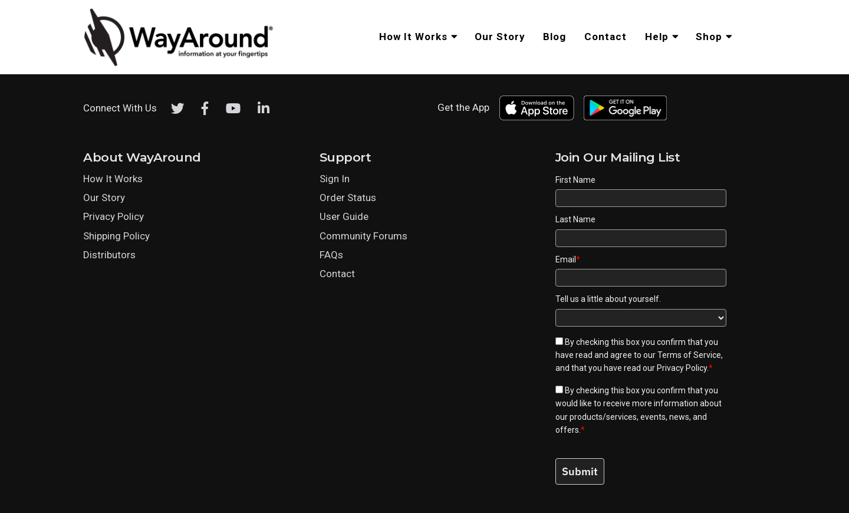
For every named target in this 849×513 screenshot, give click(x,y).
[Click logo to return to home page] (180, 64)
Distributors (109, 255)
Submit (580, 471)
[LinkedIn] (263, 108)
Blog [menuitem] (554, 36)
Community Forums (363, 236)
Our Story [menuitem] (500, 36)
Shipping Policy (116, 236)
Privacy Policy (113, 216)
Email (567, 259)
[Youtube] (233, 108)
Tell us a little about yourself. (608, 299)
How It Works (113, 179)
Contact (337, 273)
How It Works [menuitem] (413, 36)
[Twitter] (177, 108)
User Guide (344, 216)
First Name (575, 180)
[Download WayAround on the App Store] (536, 108)
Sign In (335, 179)
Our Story (104, 197)
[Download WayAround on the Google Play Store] (625, 108)
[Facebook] (205, 108)
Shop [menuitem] (709, 36)
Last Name (575, 219)
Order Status (348, 197)
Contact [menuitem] (605, 36)
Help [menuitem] (657, 36)
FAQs (331, 255)
